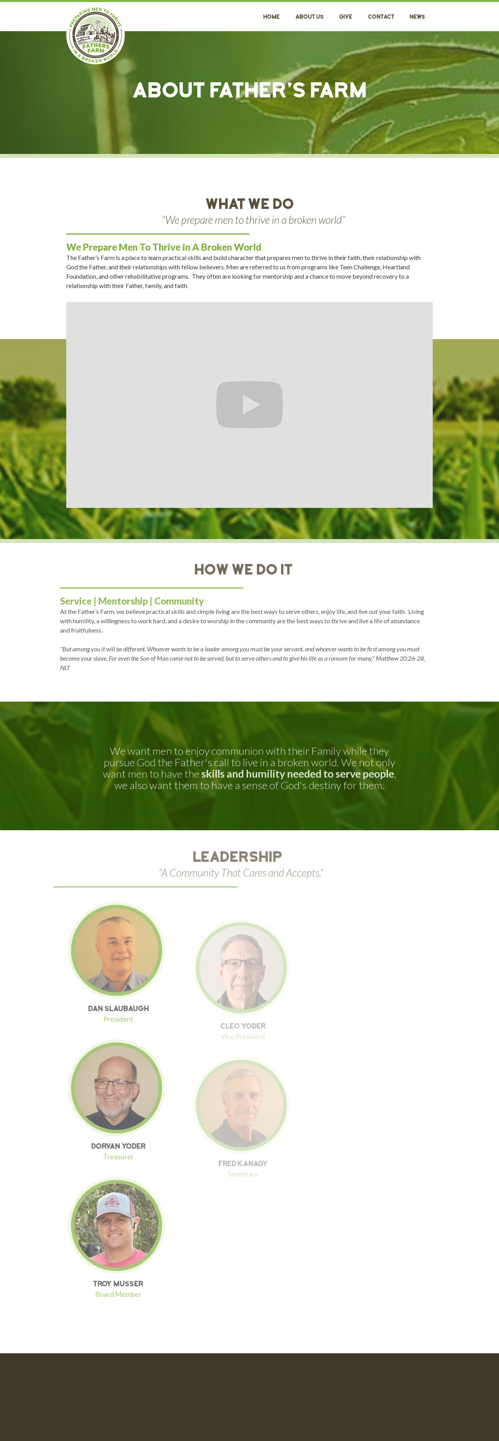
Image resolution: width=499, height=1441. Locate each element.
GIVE (345, 17)
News (417, 17)
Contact (381, 17)
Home (271, 17)
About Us (310, 17)
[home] (95, 35)
